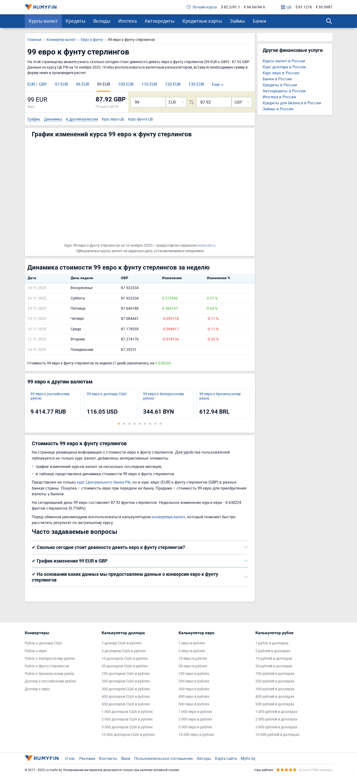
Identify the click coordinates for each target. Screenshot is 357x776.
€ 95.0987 (324, 7)
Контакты (108, 758)
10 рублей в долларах (273, 658)
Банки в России (277, 78)
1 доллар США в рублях (121, 643)
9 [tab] (160, 423)
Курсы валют (43, 21)
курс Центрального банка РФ (104, 482)
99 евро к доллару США (107, 394)
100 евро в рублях (193, 673)
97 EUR (61, 84)
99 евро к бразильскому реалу (220, 396)
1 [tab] (118, 423)
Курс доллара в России (284, 66)
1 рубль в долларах (271, 643)
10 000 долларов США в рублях (128, 734)
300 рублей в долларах (274, 689)
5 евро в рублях (191, 651)
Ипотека (127, 21)
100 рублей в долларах (274, 673)
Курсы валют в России (284, 60)
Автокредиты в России (284, 90)
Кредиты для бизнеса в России (292, 102)
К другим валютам (82, 119)
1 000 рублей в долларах (276, 712)
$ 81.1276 (304, 7)
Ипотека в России (279, 96)
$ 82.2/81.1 (230, 7)
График (33, 119)
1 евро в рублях (191, 643)
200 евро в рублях (193, 681)
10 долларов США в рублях (125, 658)
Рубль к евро (36, 651)
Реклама (87, 758)
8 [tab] (155, 423)
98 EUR (82, 84)
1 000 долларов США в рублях (127, 712)
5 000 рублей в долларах (276, 727)
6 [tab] (144, 423)
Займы (237, 21)
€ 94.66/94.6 (254, 7)
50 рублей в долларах (273, 666)
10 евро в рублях (192, 658)
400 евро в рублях (193, 696)
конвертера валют (168, 516)
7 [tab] (150, 423)
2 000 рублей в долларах (276, 719)
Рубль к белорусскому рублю (50, 658)
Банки (259, 21)
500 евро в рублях (193, 704)
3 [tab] (129, 423)
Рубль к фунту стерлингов (47, 666)
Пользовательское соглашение (163, 758)
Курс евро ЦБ (113, 119)
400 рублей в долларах (274, 696)
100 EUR (126, 84)
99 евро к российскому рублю (50, 396)
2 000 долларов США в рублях (127, 719)
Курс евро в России (281, 72)
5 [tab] (139, 423)
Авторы (204, 758)
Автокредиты (160, 21)
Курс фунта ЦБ (140, 119)
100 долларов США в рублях (126, 673)
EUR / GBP (37, 84)
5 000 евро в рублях (195, 727)
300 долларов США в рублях (126, 689)
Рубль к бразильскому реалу (49, 673)
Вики (125, 758)
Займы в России (278, 108)
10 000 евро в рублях (196, 734)
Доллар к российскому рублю (50, 681)
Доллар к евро (37, 689)
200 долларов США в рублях (126, 681)
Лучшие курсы (202, 7)
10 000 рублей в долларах (277, 734)
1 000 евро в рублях (195, 712)
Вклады (101, 21)
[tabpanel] (54, 403)
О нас (70, 758)
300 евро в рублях (193, 689)
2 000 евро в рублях (195, 719)
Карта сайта (226, 758)
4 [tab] (134, 423)
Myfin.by (248, 758)
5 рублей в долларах (272, 651)
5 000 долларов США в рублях (127, 727)
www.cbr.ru (206, 245)
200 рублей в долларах (274, 681)
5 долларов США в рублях (124, 651)
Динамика (53, 119)
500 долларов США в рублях (126, 704)
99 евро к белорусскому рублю (163, 396)
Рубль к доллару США (43, 643)
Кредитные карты (202, 21)
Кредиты (75, 21)
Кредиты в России (280, 84)
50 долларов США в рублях (125, 666)
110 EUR (149, 84)
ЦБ (286, 7)
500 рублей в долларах (274, 704)
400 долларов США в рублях (126, 696)
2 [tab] (124, 423)
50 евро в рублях (192, 666)
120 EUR (173, 84)
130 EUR (196, 84)
